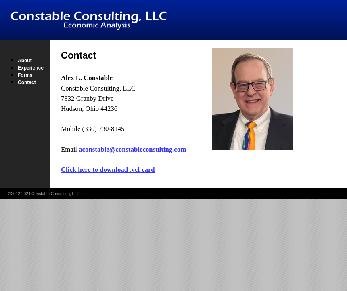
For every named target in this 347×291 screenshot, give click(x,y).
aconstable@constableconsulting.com (132, 149)
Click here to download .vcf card (108, 169)
